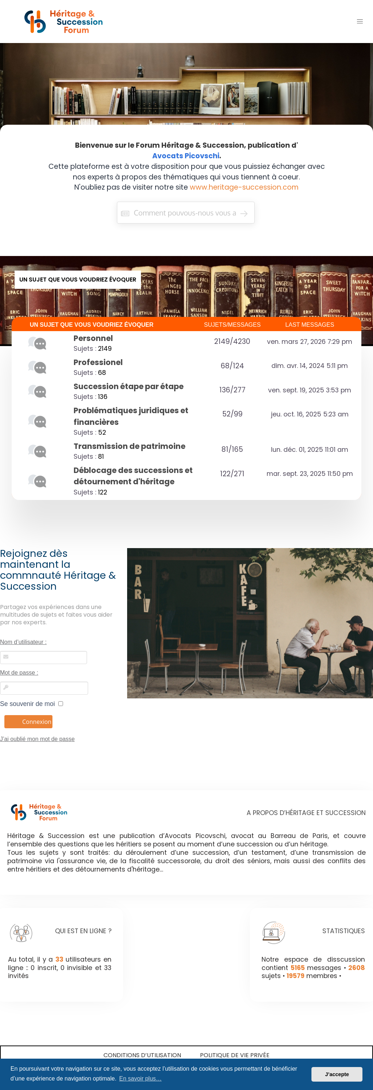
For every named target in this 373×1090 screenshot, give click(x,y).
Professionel (98, 362)
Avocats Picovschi (185, 156)
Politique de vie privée (235, 1055)
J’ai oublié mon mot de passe (37, 739)
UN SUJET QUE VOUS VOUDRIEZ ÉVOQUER (92, 325)
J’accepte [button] (337, 1074)
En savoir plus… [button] (140, 1078)
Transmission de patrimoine (129, 446)
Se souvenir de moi (31, 703)
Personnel (93, 338)
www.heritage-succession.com (244, 187)
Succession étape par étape (129, 386)
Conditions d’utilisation (142, 1055)
